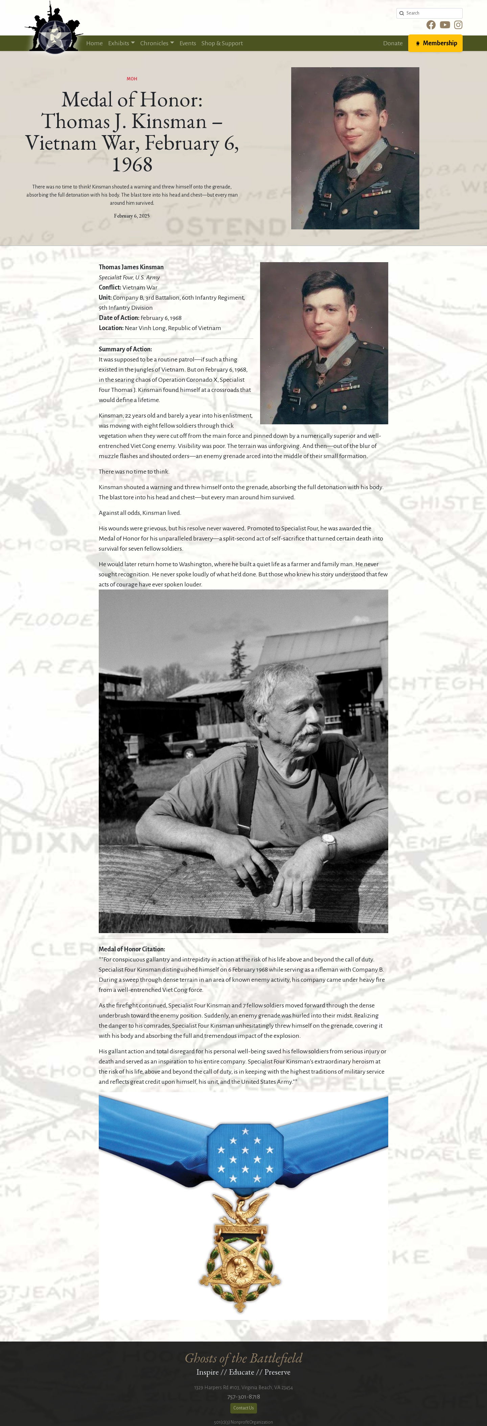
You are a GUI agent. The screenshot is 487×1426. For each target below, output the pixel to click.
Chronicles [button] (154, 43)
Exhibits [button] (118, 43)
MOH (132, 79)
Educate (241, 1372)
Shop (222, 43)
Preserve (277, 1372)
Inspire (207, 1372)
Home (94, 43)
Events (188, 43)
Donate (393, 43)
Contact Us (243, 1408)
